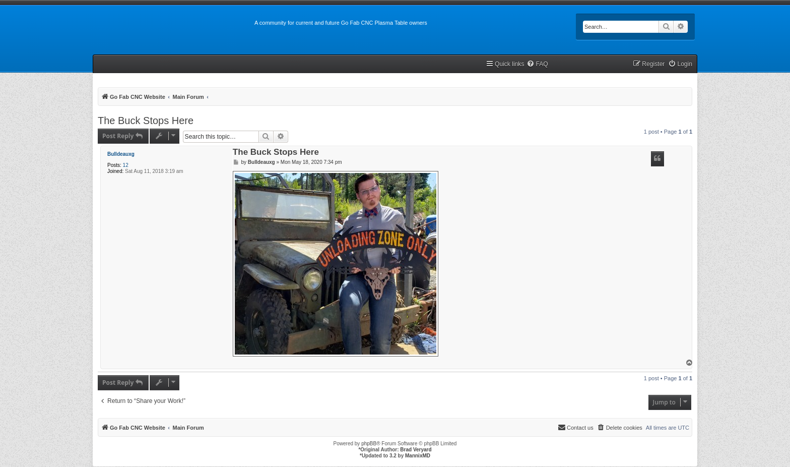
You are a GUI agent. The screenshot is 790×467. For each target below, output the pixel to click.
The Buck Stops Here (145, 121)
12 (125, 165)
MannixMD (417, 455)
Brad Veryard (415, 449)
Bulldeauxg (121, 154)
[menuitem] (537, 64)
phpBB (368, 443)
